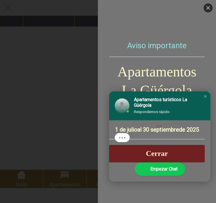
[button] (205, 96)
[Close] (208, 7)
